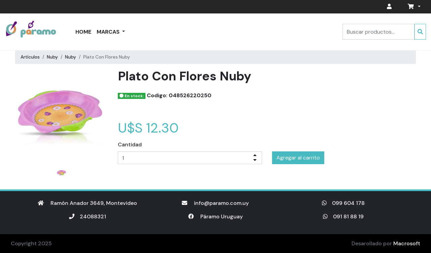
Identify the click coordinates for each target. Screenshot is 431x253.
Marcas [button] (109, 31)
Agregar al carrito (298, 157)
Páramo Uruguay (215, 216)
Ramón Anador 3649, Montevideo (87, 203)
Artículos (30, 57)
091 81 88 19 (343, 216)
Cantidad (130, 144)
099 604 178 (343, 203)
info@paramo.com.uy (215, 203)
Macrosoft (406, 243)
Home (83, 31)
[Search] (378, 32)
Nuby (52, 57)
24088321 (87, 216)
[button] (413, 6)
